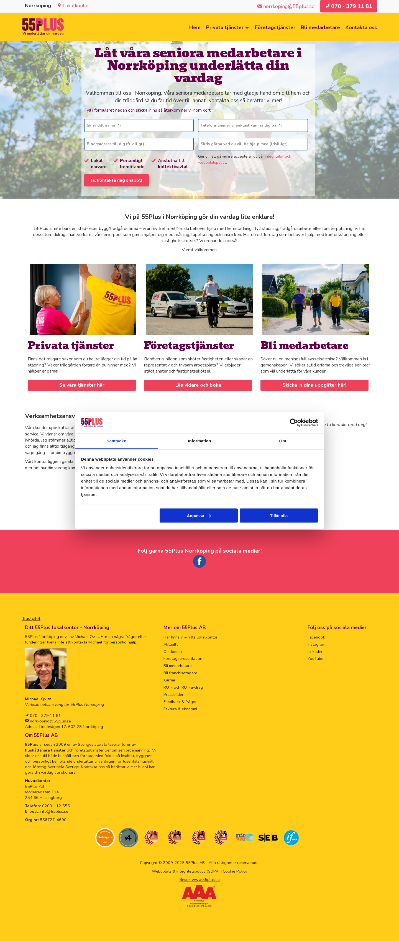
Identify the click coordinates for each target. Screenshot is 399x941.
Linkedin (315, 650)
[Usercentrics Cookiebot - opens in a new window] (294, 422)
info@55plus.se (54, 810)
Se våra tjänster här (81, 384)
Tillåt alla (279, 515)
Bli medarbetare (320, 27)
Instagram (316, 643)
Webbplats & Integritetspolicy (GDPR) (185, 870)
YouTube (315, 657)
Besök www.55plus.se (200, 878)
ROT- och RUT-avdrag (183, 686)
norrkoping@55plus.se (50, 720)
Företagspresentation (182, 657)
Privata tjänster (225, 27)
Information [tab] (199, 441)
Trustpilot (31, 617)
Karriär (169, 679)
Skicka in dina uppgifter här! (314, 384)
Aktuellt (170, 643)
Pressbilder (173, 693)
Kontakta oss (361, 27)
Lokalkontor (76, 5)
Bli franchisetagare (180, 672)
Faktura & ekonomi (180, 708)
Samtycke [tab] (116, 441)
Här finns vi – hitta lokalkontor (190, 636)
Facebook (316, 636)
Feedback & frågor (180, 701)
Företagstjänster (275, 27)
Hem (195, 27)
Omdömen (172, 650)
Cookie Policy (235, 870)
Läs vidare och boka (198, 384)
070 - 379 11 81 (45, 714)
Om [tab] (282, 441)
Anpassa (199, 515)
